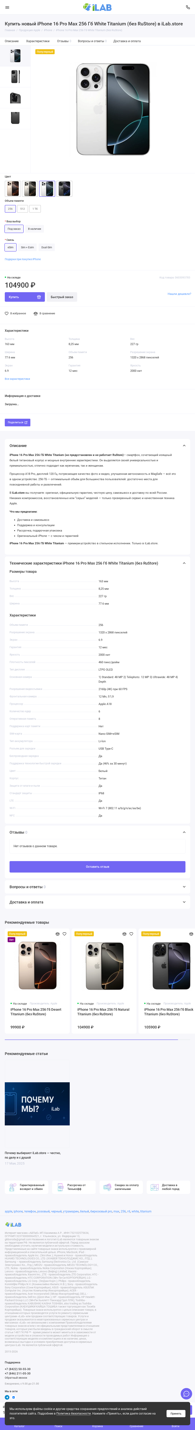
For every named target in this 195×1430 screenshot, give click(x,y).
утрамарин (71, 1211)
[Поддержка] (188, 7)
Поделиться (17, 422)
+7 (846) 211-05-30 (18, 1373)
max (116, 1211)
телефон (30, 1211)
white (135, 1211)
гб (128, 1211)
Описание (12, 41)
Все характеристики (17, 378)
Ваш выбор (13, 221)
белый (84, 1211)
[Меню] (7, 7)
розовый (43, 1211)
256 (123, 1211)
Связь (10, 239)
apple (8, 1211)
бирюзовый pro (101, 1211)
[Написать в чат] (186, 1393)
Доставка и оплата (127, 41)
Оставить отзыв (97, 867)
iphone (18, 1211)
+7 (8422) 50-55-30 (18, 1369)
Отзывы (64, 41)
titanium (145, 1211)
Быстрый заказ (62, 297)
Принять (176, 1413)
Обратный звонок (16, 1377)
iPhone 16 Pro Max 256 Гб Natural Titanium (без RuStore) (103, 1011)
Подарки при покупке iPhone (23, 259)
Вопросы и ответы (92, 41)
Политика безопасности (73, 1413)
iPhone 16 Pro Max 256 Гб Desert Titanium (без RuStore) (36, 1011)
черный (56, 1211)
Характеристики (37, 41)
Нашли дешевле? (179, 294)
